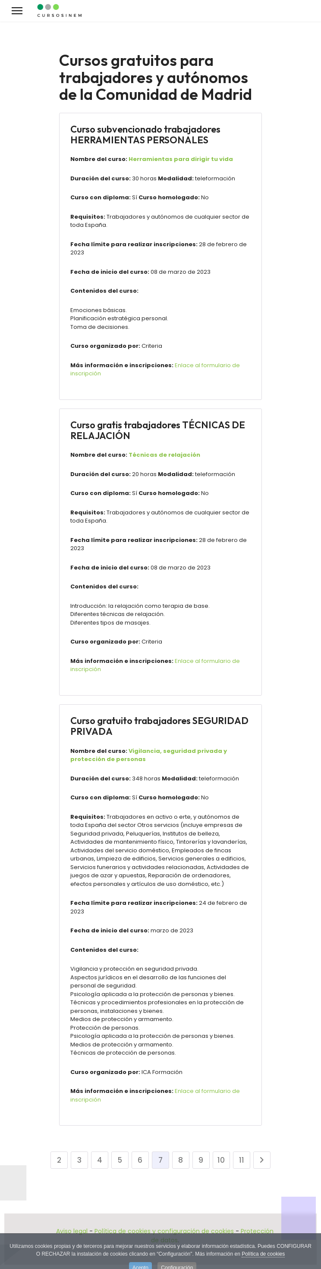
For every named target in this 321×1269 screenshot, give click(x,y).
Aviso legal (72, 1231)
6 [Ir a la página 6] (140, 1160)
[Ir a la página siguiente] (262, 1160)
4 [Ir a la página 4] (99, 1160)
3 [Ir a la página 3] (79, 1160)
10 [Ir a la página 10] (221, 1160)
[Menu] (17, 11)
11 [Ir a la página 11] (241, 1160)
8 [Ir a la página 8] (180, 1160)
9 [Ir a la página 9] (200, 1160)
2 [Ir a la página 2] (59, 1160)
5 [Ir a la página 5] (119, 1160)
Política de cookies (263, 1257)
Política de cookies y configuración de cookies (164, 1231)
